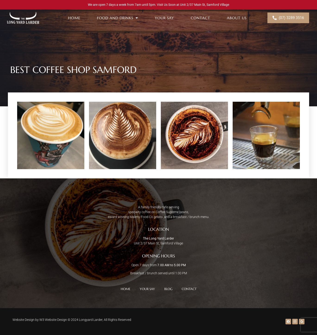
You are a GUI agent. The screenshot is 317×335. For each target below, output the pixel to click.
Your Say (164, 18)
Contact (200, 18)
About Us (237, 18)
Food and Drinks (117, 18)
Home (74, 18)
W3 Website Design (53, 320)
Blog (168, 289)
